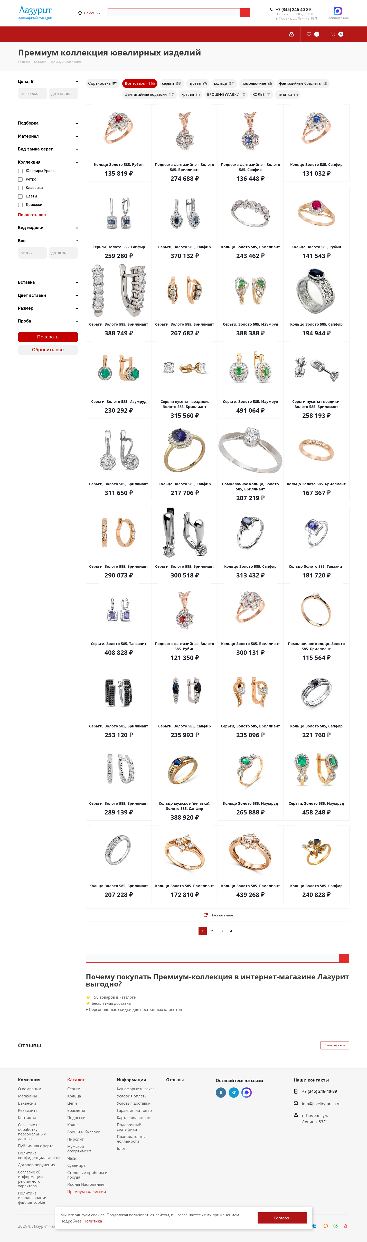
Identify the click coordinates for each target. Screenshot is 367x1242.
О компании (29, 1088)
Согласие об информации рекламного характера (30, 1178)
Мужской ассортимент (79, 1148)
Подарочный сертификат (129, 1127)
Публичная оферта (35, 1145)
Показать (48, 337)
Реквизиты (28, 1110)
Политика (92, 1221)
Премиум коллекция (86, 1191)
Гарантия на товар (134, 1110)
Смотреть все (335, 1045)
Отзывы (175, 1080)
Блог (121, 1148)
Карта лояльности (134, 1117)
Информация (131, 1080)
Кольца (74, 1095)
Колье (73, 1124)
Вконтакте (221, 1092)
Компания (29, 1080)
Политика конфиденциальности (39, 1155)
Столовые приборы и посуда (87, 1175)
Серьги (73, 1088)
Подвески (76, 1117)
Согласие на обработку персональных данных (32, 1131)
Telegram (234, 1092)
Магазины (27, 1095)
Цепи (72, 1103)
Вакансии (27, 1103)
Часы (72, 1158)
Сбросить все (48, 350)
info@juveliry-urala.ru (321, 1103)
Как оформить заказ (135, 1088)
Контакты (27, 1117)
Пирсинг (75, 1139)
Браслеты (76, 1110)
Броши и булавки (83, 1131)
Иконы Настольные (85, 1184)
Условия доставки (134, 1103)
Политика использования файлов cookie (32, 1197)
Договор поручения (36, 1164)
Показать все (32, 214)
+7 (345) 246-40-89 (293, 9)
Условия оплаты (132, 1095)
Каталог (76, 1080)
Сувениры (77, 1165)
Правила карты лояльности (131, 1139)
